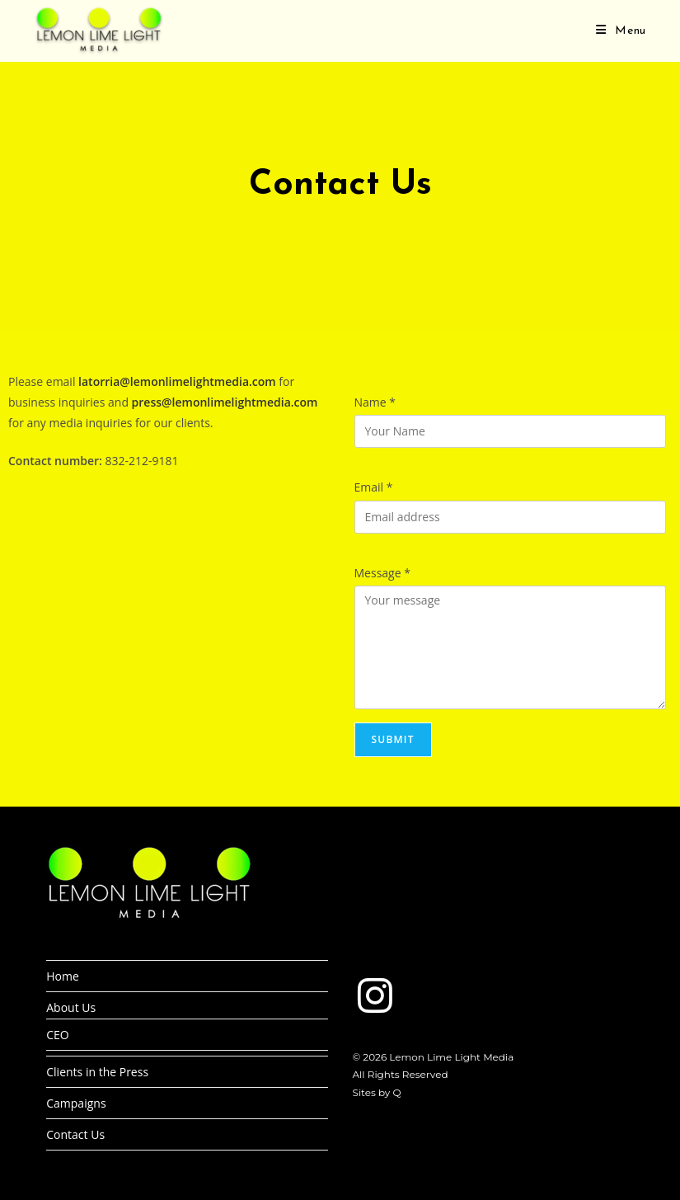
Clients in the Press (97, 1072)
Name (375, 402)
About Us (71, 1007)
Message (382, 573)
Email (373, 487)
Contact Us (75, 1134)
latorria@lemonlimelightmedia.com (177, 381)
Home (62, 976)
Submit (393, 739)
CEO (57, 1034)
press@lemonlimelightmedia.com (225, 402)
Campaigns (76, 1103)
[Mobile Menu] (621, 31)
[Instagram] (375, 995)
